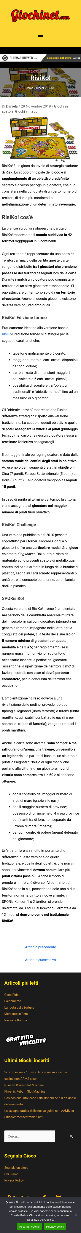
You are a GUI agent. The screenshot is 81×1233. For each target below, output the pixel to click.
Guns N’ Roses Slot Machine (24, 1085)
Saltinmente (12, 1001)
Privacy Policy (14, 1180)
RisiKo (7, 334)
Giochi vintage (26, 111)
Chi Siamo (11, 1174)
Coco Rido (11, 995)
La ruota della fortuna (19, 1008)
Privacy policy (55, 1226)
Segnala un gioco (16, 1168)
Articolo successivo (40, 960)
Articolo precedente (40, 947)
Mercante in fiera (16, 1014)
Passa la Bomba (15, 1020)
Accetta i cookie (29, 1226)
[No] (75, 1215)
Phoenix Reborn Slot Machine (24, 1091)
